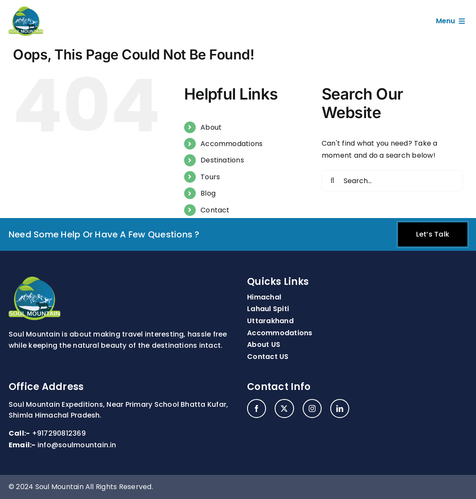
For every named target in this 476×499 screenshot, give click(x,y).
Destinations (222, 160)
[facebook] (256, 408)
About (211, 127)
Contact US (267, 357)
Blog (208, 193)
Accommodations (231, 144)
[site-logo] (26, 10)
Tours (210, 177)
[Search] (332, 180)
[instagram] (312, 408)
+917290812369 (59, 433)
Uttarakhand (270, 321)
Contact (215, 210)
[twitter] (284, 408)
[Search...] (392, 180)
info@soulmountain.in (77, 445)
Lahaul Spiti (268, 309)
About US (263, 344)
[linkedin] (339, 408)
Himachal (264, 297)
